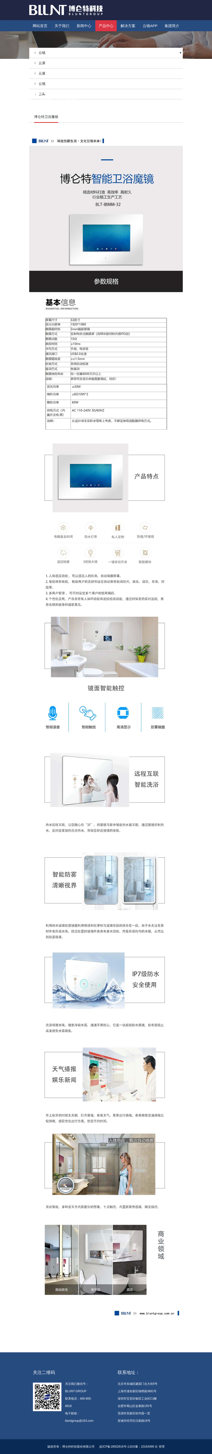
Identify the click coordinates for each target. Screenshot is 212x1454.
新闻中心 (84, 26)
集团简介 (172, 26)
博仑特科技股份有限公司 (78, 1446)
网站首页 (40, 26)
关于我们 (62, 26)
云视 (42, 84)
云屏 (42, 63)
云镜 (110, 52)
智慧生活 (66, 106)
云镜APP (150, 26)
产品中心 (106, 26)
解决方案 (128, 26)
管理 (162, 1446)
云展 (42, 73)
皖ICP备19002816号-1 (114, 1446)
